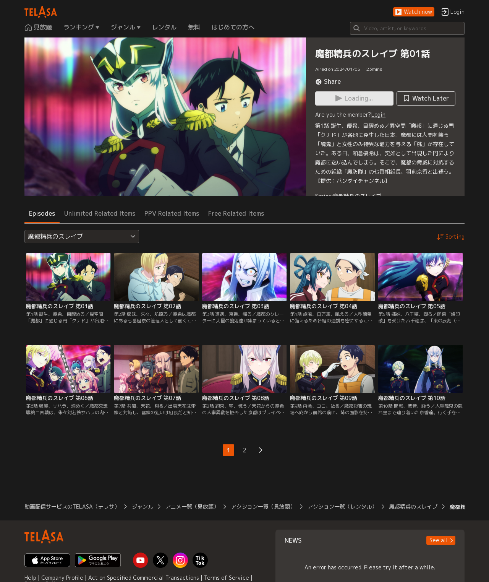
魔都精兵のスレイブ (357, 196)
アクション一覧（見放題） (263, 506)
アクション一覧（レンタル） (342, 506)
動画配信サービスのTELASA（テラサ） (72, 506)
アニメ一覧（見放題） (192, 506)
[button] (413, 12)
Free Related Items (236, 213)
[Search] (407, 28)
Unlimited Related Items (99, 213)
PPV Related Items (171, 213)
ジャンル (142, 506)
